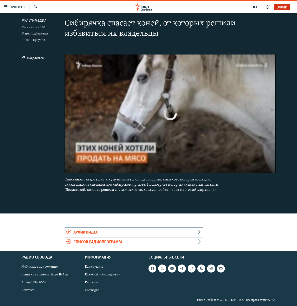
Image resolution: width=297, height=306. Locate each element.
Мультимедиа (33, 21)
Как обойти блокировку (102, 274)
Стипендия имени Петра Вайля (44, 274)
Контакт (27, 290)
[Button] (33, 59)
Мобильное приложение (39, 267)
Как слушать (94, 267)
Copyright (92, 290)
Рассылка (92, 282)
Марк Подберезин (34, 33)
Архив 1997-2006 (33, 282)
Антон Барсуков (33, 40)
